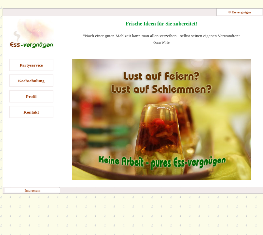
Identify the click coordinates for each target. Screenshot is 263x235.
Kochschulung (31, 80)
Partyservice (31, 65)
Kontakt (31, 112)
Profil (31, 96)
